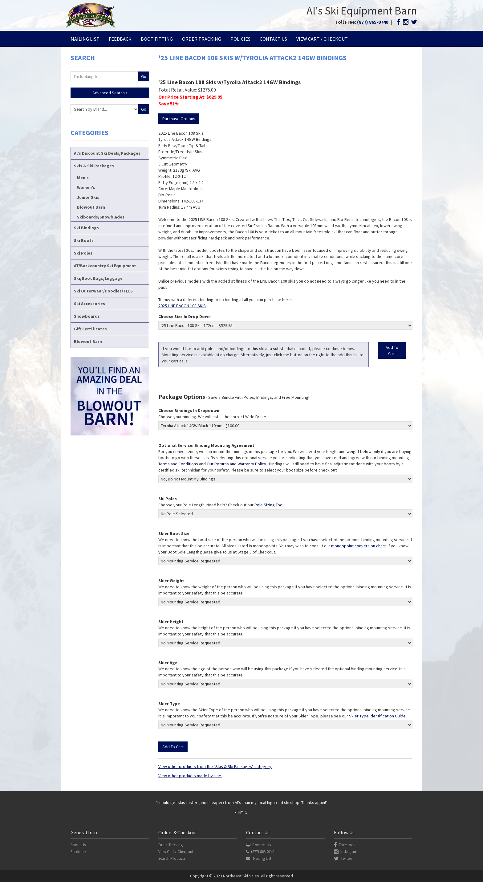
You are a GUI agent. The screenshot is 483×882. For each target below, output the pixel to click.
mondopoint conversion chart (358, 546)
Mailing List (85, 39)
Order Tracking (201, 39)
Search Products (171, 858)
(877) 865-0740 (372, 22)
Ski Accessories (89, 303)
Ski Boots (84, 240)
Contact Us (273, 39)
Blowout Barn (91, 207)
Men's (83, 177)
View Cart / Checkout (322, 39)
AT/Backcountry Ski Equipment (105, 265)
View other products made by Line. (190, 775)
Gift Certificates (90, 329)
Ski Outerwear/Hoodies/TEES (103, 291)
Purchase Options (178, 118)
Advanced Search (109, 93)
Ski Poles (83, 253)
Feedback (120, 39)
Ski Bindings (86, 228)
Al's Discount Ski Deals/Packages (107, 153)
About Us (78, 844)
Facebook (344, 844)
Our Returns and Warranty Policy (236, 464)
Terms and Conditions (178, 464)
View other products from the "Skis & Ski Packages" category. (215, 766)
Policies (240, 39)
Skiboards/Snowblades (100, 217)
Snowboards (87, 316)
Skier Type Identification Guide (377, 716)
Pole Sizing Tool (268, 505)
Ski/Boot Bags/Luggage (98, 278)
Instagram (345, 851)
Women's (86, 187)
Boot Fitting (157, 39)
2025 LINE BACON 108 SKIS (182, 305)
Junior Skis (88, 197)
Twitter (343, 858)
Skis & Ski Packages (94, 166)
